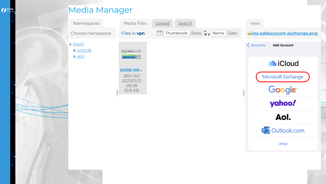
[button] (177, 33)
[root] (78, 44)
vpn (80, 56)
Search (185, 23)
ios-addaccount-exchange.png (285, 33)
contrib (84, 50)
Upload (162, 23)
